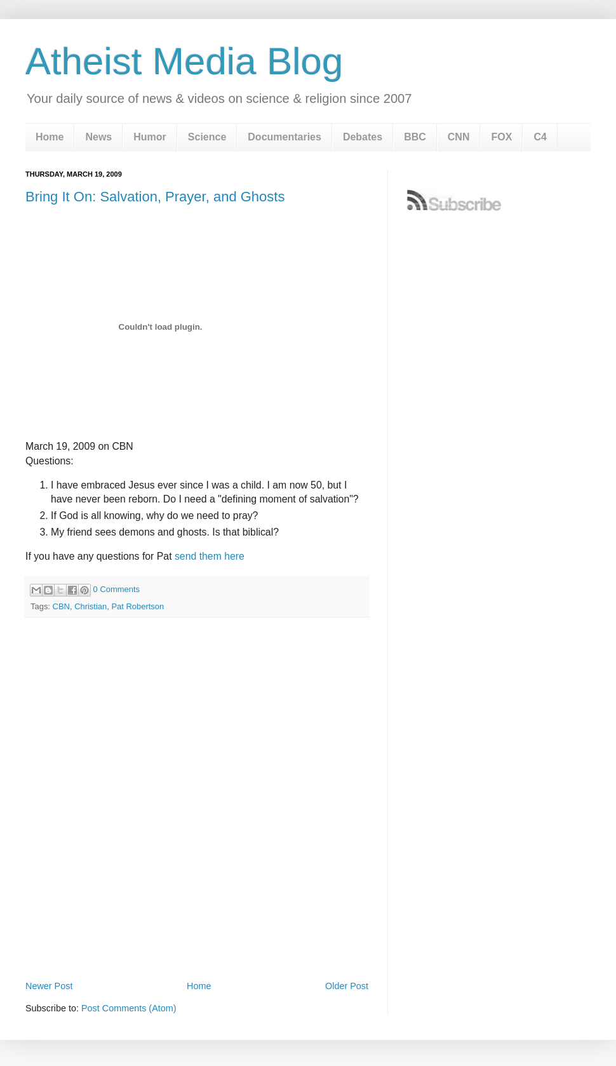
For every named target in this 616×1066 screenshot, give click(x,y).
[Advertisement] (119, 843)
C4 (539, 137)
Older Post (346, 986)
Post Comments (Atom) (129, 1008)
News (98, 137)
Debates (362, 137)
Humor (149, 137)
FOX (501, 137)
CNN (459, 137)
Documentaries (284, 137)
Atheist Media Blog (184, 61)
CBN (61, 606)
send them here (209, 556)
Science (207, 137)
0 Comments (116, 589)
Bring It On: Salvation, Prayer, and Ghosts (155, 197)
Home (50, 137)
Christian (90, 606)
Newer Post (48, 986)
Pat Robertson (137, 606)
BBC (415, 137)
